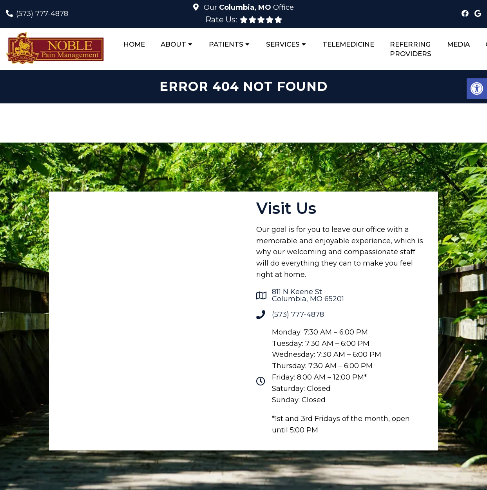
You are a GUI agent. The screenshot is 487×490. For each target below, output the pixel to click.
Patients (226, 44)
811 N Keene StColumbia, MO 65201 (308, 295)
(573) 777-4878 (42, 13)
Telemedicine (348, 44)
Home (134, 44)
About (173, 44)
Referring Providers (410, 49)
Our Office (248, 7)
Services (283, 44)
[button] (477, 88)
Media (458, 44)
